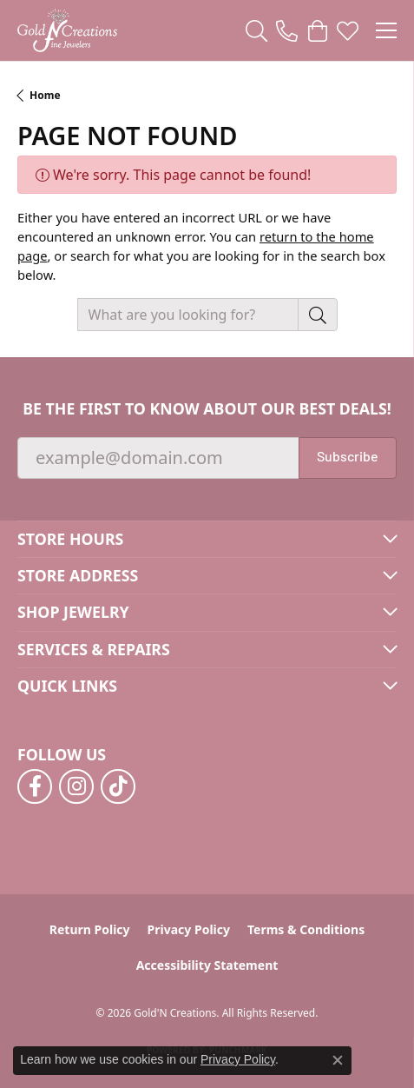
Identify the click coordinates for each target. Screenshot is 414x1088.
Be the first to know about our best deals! (207, 409)
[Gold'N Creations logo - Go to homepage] (67, 30)
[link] (287, 30)
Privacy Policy (189, 929)
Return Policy (89, 929)
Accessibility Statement (207, 965)
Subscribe (347, 458)
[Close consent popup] (337, 1060)
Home (45, 95)
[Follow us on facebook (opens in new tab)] (34, 786)
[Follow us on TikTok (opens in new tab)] (118, 786)
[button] (256, 30)
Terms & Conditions (306, 929)
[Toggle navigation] (386, 30)
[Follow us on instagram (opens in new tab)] (76, 786)
